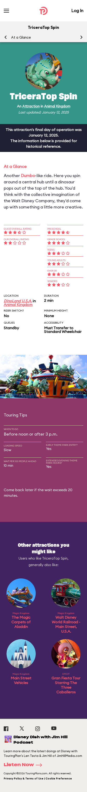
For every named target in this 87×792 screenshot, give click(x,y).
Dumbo (28, 175)
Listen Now (24, 765)
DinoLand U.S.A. (18, 301)
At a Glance (21, 37)
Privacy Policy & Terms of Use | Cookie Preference (38, 778)
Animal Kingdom (57, 106)
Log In (77, 10)
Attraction (31, 106)
